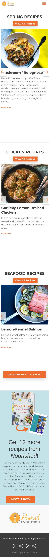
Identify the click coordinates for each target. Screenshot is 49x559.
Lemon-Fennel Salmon (21, 329)
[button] (44, 4)
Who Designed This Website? (24, 552)
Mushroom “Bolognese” (23, 73)
